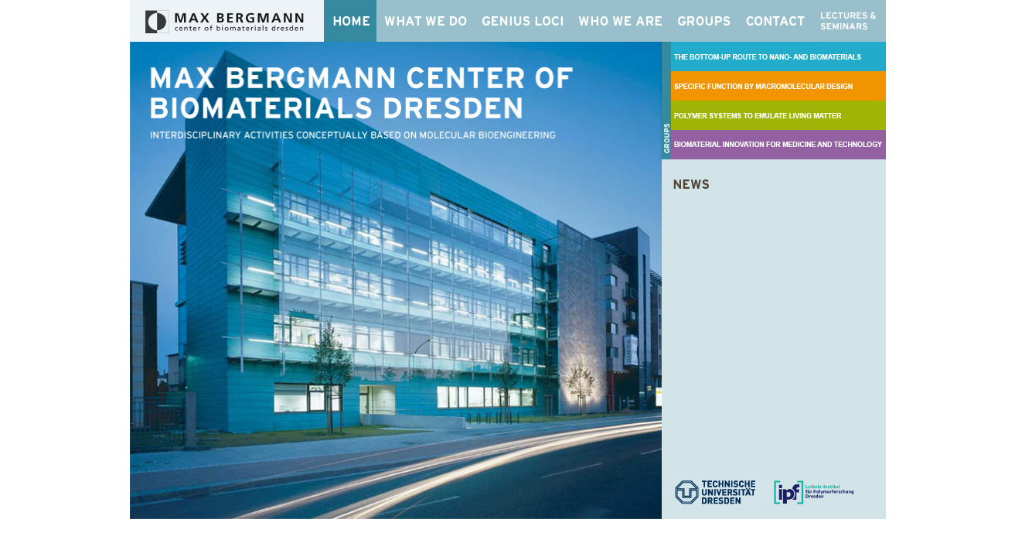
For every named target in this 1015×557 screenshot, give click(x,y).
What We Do (425, 21)
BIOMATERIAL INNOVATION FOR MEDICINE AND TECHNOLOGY (778, 144)
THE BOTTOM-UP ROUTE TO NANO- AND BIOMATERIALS (778, 56)
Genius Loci (523, 21)
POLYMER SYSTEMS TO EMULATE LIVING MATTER (778, 115)
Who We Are (621, 21)
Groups (705, 21)
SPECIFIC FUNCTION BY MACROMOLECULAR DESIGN (778, 86)
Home (350, 21)
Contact (776, 21)
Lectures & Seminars (849, 21)
